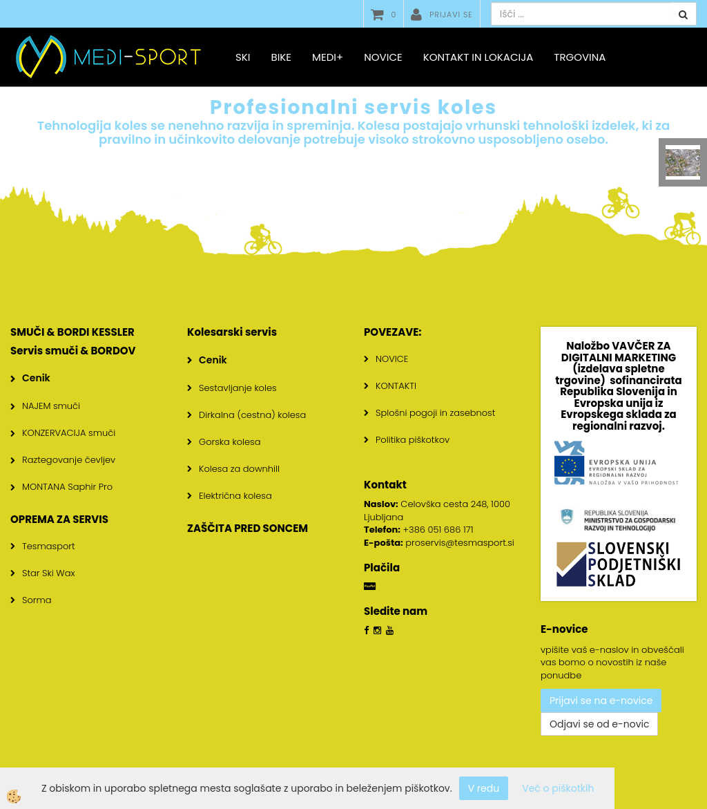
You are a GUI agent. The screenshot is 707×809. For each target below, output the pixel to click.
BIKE (281, 57)
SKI (242, 57)
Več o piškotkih (558, 788)
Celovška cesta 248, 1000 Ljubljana (437, 510)
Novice (383, 57)
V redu (484, 788)
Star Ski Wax (48, 573)
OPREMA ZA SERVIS (59, 519)
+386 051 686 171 (438, 529)
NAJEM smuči (51, 405)
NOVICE (392, 358)
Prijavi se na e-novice (601, 700)
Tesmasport (48, 546)
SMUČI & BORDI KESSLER (72, 332)
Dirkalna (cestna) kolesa (252, 414)
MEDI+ (327, 57)
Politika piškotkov (412, 439)
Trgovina (580, 57)
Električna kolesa (235, 495)
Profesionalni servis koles (353, 107)
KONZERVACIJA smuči (68, 432)
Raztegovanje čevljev (68, 459)
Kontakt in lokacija (478, 57)
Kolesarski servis (232, 332)
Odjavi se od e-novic (599, 724)
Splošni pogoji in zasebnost (435, 412)
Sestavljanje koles (238, 387)
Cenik (36, 378)
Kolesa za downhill (239, 468)
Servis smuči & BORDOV (73, 350)
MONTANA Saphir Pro (67, 486)
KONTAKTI (396, 385)
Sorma (37, 600)
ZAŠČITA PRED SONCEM (247, 528)
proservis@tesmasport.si (459, 542)
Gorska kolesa (229, 441)
